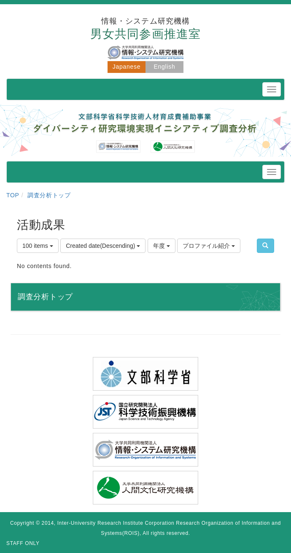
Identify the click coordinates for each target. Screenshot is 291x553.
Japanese (126, 66)
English (164, 66)
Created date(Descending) (103, 245)
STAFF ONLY (23, 543)
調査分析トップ (49, 195)
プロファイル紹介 (209, 245)
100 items (37, 245)
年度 (161, 245)
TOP (12, 195)
